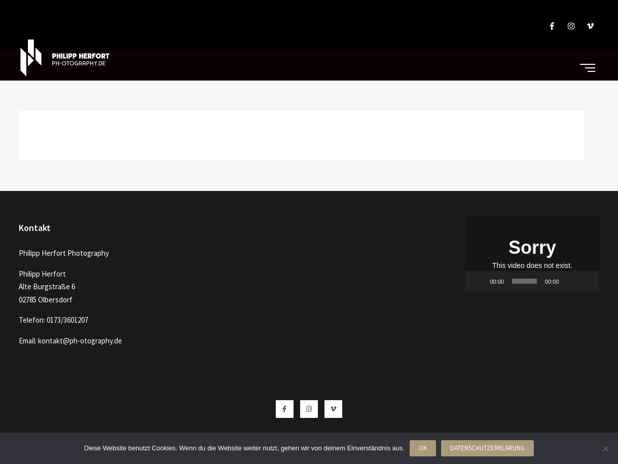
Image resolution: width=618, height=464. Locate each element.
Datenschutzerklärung (487, 448)
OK (423, 448)
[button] (532, 254)
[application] (532, 253)
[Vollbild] (586, 281)
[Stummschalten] (570, 281)
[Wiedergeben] (479, 281)
